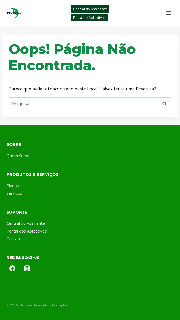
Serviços (14, 193)
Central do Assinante (90, 8)
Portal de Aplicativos (89, 17)
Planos (13, 185)
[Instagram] (27, 269)
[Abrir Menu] (168, 13)
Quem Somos (19, 155)
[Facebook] (12, 269)
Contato (14, 238)
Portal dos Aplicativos (27, 231)
